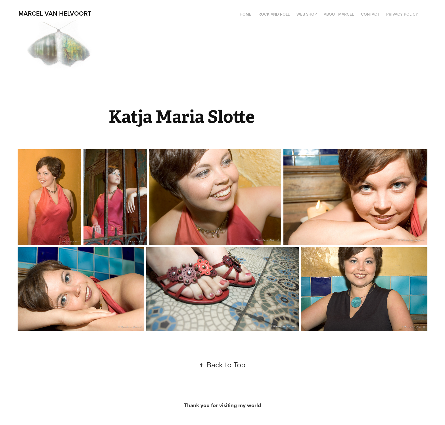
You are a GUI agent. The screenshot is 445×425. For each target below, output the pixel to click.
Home (245, 14)
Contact (370, 14)
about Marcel (339, 14)
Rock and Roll (274, 14)
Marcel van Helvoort (54, 13)
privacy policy (402, 14)
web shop (306, 14)
